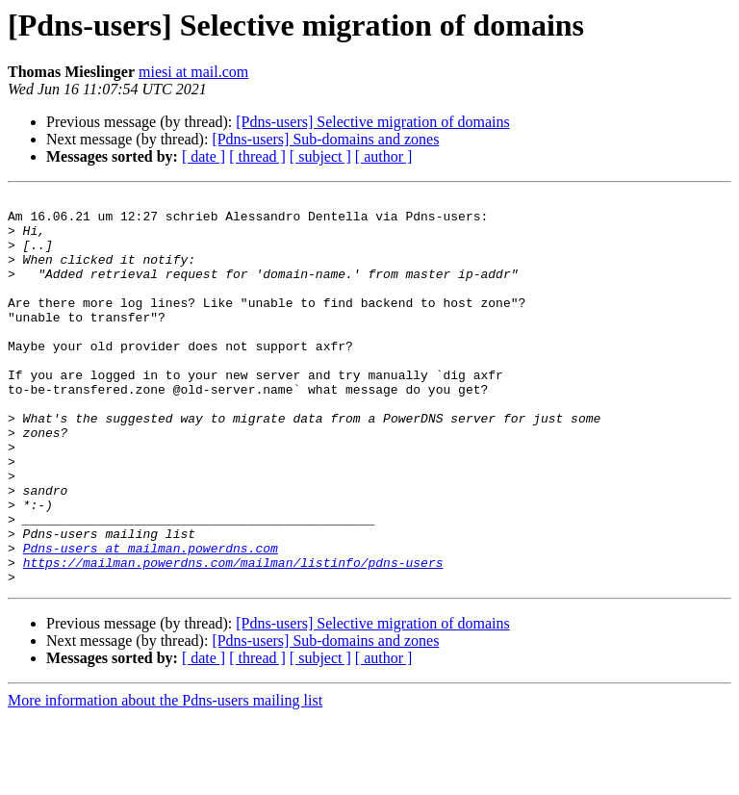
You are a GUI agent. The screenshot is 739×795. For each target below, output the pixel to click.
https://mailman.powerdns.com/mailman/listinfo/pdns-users (233, 637)
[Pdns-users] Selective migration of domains (372, 122)
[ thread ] (257, 156)
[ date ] (203, 156)
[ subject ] (320, 156)
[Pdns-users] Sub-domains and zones (325, 139)
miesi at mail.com (193, 72)
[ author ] (384, 156)
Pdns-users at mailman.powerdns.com (150, 619)
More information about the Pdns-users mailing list (165, 778)
